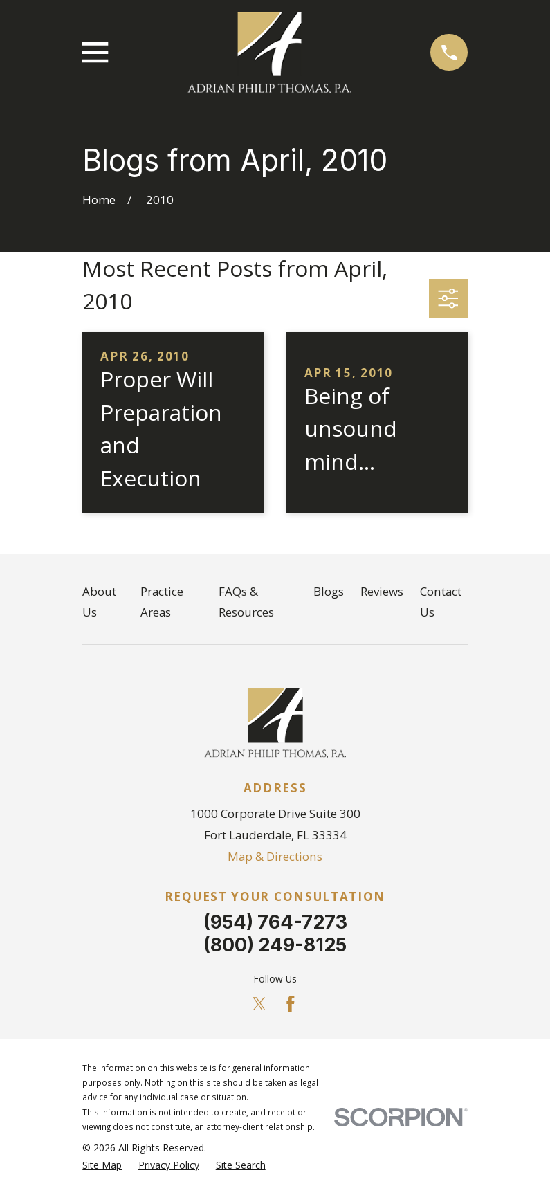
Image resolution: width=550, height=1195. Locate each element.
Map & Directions (275, 856)
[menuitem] (102, 1165)
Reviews (381, 591)
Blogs (328, 591)
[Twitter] (259, 1004)
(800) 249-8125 (275, 944)
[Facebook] (290, 1004)
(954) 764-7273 (275, 922)
